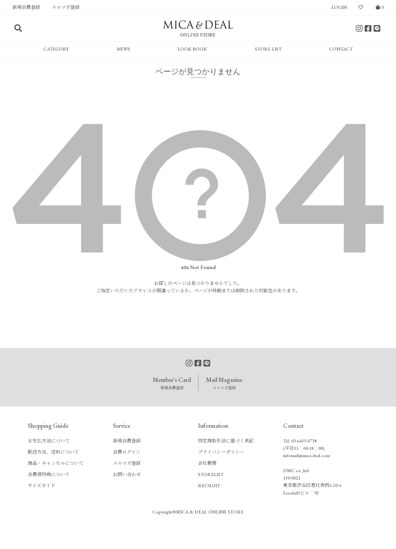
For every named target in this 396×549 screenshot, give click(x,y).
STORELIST (211, 474)
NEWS (123, 49)
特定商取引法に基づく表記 (226, 441)
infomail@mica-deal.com (306, 455)
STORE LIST (268, 49)
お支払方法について (49, 441)
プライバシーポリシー (221, 452)
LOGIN (339, 7)
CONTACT (341, 49)
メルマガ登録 (66, 7)
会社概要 (207, 463)
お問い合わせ (127, 474)
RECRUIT (209, 486)
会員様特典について (49, 474)
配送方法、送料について (53, 452)
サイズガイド (41, 486)
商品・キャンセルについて (56, 463)
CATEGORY (56, 49)
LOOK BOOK (192, 49)
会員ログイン (126, 452)
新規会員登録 (26, 7)
